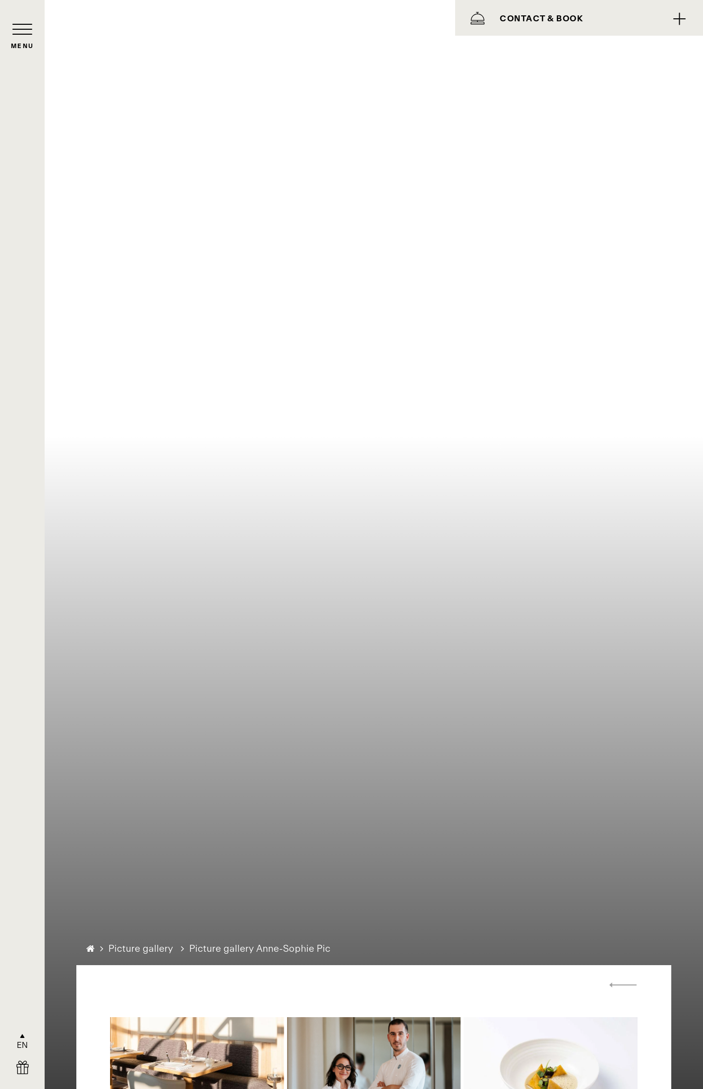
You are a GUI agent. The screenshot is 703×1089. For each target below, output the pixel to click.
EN (22, 1045)
